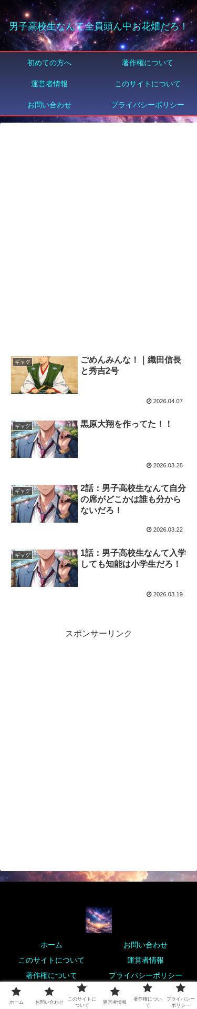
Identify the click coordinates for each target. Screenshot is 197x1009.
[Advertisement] (98, 238)
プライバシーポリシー (145, 975)
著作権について (51, 975)
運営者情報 (145, 960)
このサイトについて (51, 960)
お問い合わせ (145, 945)
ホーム (51, 945)
